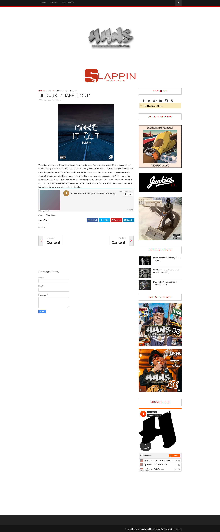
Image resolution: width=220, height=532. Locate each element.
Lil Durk (49, 91)
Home (43, 2)
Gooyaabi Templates (172, 529)
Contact (54, 2)
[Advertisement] (89, 258)
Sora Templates (142, 529)
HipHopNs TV (68, 2)
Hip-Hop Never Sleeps (153, 106)
